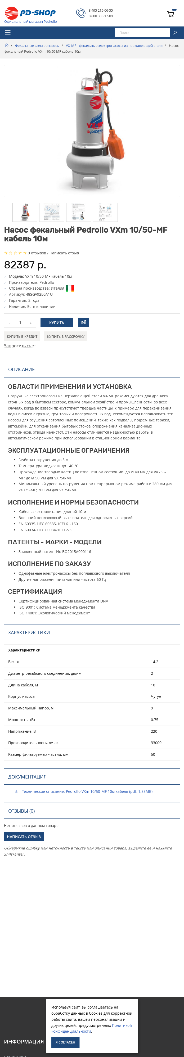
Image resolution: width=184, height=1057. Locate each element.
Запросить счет (20, 346)
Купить (56, 322)
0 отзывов (37, 252)
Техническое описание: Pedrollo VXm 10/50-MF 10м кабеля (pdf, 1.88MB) (83, 791)
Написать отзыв (64, 252)
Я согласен (65, 1042)
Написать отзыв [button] (24, 836)
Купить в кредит (22, 336)
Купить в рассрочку (65, 336)
